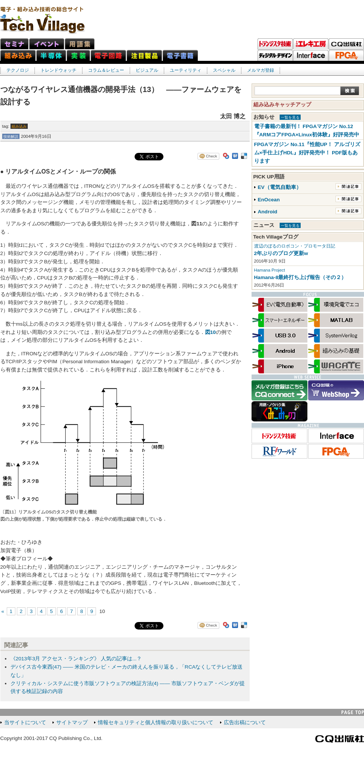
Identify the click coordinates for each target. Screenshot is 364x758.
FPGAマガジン (346, 55)
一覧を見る (290, 117)
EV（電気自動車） (279, 187)
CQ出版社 (339, 739)
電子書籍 (180, 55)
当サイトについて (25, 722)
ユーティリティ (185, 70)
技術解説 (10, 136)
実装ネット (78, 55)
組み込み (19, 126)
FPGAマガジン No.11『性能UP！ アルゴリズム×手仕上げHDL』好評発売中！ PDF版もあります (307, 153)
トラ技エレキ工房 (310, 44)
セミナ (14, 43)
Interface (310, 55)
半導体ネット (51, 55)
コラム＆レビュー (106, 70)
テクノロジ (17, 70)
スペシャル (224, 70)
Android (267, 211)
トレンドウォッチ (58, 70)
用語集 (79, 43)
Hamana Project (269, 270)
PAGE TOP (353, 712)
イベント (46, 43)
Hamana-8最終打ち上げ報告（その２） (300, 277)
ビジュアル (147, 70)
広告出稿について (245, 722)
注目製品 (144, 55)
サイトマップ (72, 722)
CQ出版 (346, 44)
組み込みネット (18, 55)
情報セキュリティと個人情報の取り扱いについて (155, 722)
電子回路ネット (108, 55)
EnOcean (269, 199)
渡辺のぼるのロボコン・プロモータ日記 (294, 246)
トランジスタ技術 (275, 44)
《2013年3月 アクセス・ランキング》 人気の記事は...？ (76, 658)
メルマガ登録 (260, 70)
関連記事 (348, 186)
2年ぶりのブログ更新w (281, 253)
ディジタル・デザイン (275, 55)
